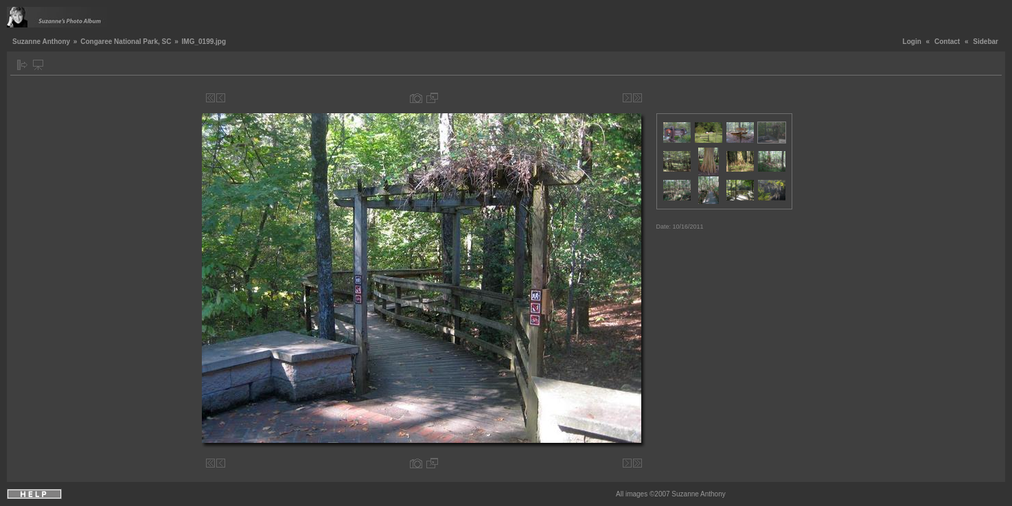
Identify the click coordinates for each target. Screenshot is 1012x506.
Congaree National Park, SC (125, 41)
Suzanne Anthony (41, 41)
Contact (947, 41)
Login (912, 41)
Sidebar (985, 41)
